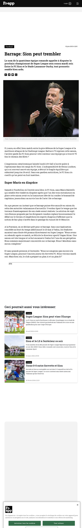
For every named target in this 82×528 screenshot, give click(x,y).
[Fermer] (77, 511)
